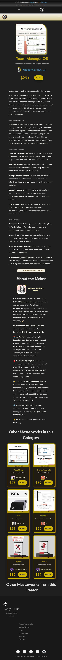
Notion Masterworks (26, 624)
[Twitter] (18, 651)
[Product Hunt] (44, 651)
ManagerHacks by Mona (35, 69)
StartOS (32, 2)
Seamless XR (23, 633)
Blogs (21, 630)
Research (22, 636)
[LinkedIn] (31, 651)
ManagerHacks (19, 411)
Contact (22, 639)
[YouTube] (24, 651)
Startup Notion (24, 627)
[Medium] (37, 651)
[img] (42, 9)
